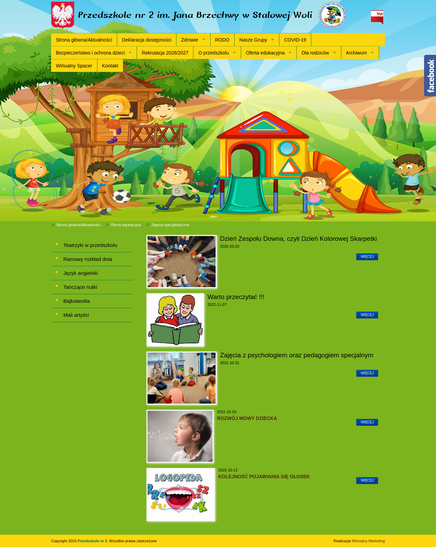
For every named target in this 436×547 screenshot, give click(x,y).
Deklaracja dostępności (146, 40)
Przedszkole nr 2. (93, 541)
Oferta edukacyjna (265, 53)
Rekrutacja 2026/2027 (165, 53)
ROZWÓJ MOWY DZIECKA (247, 418)
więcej (367, 257)
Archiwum (356, 53)
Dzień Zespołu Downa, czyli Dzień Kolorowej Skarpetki (298, 238)
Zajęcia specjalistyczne (170, 225)
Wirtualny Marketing (368, 541)
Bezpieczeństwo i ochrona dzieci (90, 53)
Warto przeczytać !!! (235, 296)
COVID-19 (295, 40)
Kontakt (110, 65)
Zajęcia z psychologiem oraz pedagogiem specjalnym (296, 355)
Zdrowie (189, 40)
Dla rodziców (315, 53)
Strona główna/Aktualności (84, 40)
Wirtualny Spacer (74, 65)
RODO (222, 40)
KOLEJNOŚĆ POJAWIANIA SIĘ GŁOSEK (264, 476)
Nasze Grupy (253, 40)
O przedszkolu (213, 53)
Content (430, 75)
